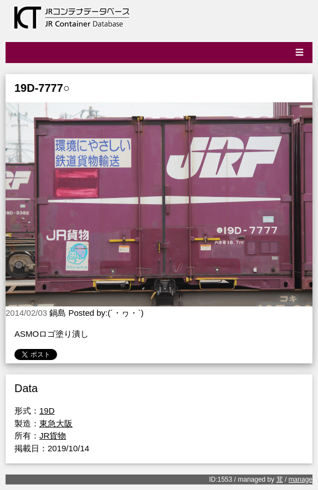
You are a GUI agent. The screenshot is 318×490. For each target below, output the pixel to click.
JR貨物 (52, 435)
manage (300, 479)
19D (47, 410)
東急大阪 (56, 423)
